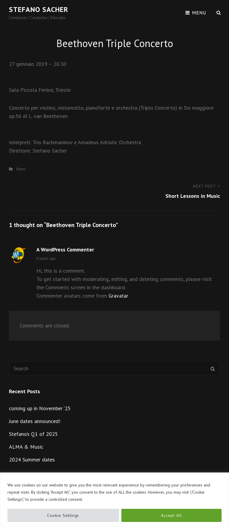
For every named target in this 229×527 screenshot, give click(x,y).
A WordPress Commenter (65, 249)
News (21, 169)
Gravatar (118, 295)
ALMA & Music (26, 446)
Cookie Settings (63, 515)
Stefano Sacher (38, 9)
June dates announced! (34, 421)
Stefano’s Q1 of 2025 (33, 433)
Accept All (171, 515)
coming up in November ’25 (40, 408)
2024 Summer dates (32, 459)
